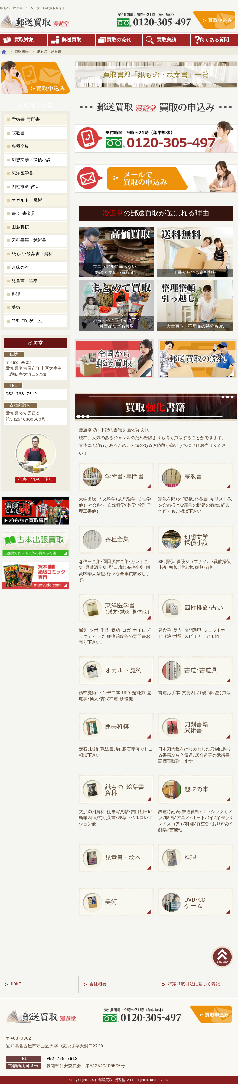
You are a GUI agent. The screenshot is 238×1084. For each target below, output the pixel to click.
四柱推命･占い (26, 187)
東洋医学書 (22, 173)
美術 (16, 308)
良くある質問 (214, 40)
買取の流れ (119, 40)
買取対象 (24, 40)
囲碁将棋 (20, 227)
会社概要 (98, 984)
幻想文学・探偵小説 (31, 160)
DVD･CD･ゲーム (27, 321)
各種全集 (20, 147)
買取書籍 (22, 51)
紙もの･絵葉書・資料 (32, 254)
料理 (16, 294)
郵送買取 (71, 40)
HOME (16, 984)
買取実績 (166, 40)
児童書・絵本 (25, 281)
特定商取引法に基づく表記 (194, 984)
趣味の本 (20, 268)
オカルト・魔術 (27, 200)
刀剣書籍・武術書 (29, 241)
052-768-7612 (21, 394)
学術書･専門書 (26, 120)
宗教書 (18, 133)
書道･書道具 (23, 214)
